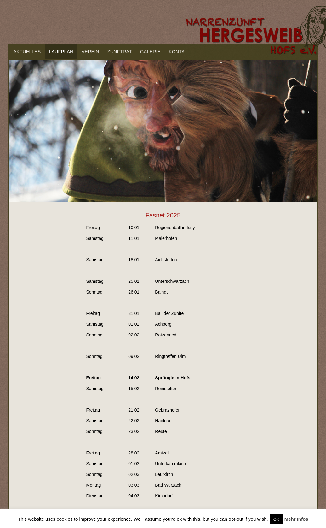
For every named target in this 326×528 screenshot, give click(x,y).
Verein (90, 51)
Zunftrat (119, 51)
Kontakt (180, 51)
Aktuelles (27, 51)
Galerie (150, 51)
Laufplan (61, 51)
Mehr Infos (296, 519)
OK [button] (276, 519)
